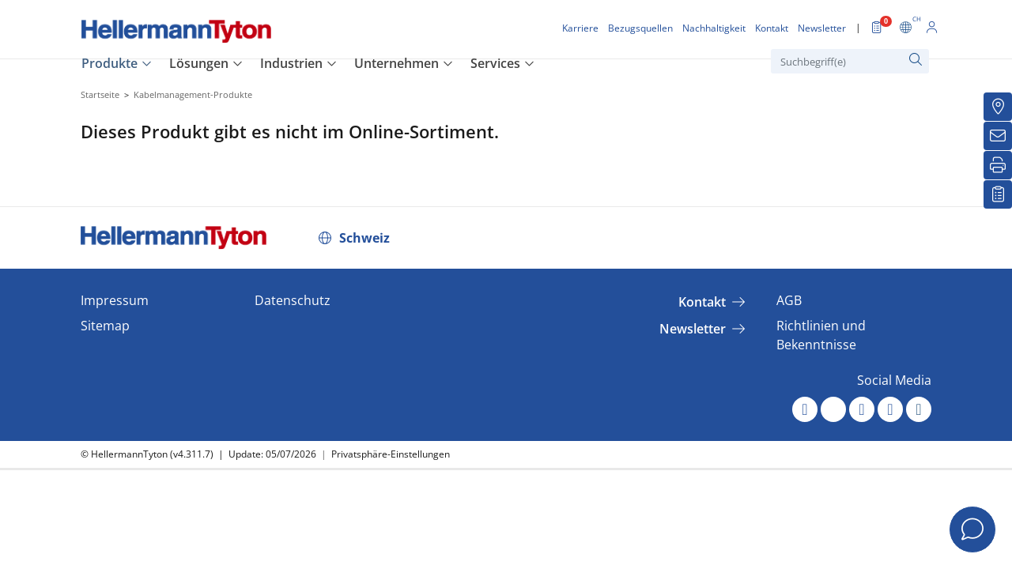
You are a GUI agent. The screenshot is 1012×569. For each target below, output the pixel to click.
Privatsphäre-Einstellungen (390, 454)
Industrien (291, 63)
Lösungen (198, 63)
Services (495, 63)
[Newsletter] (998, 136)
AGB (789, 300)
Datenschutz (292, 300)
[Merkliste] (998, 194)
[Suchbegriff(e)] (850, 61)
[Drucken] (998, 165)
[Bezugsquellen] (998, 106)
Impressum (115, 300)
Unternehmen (396, 63)
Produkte (109, 63)
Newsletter (692, 328)
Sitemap (105, 325)
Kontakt (702, 302)
